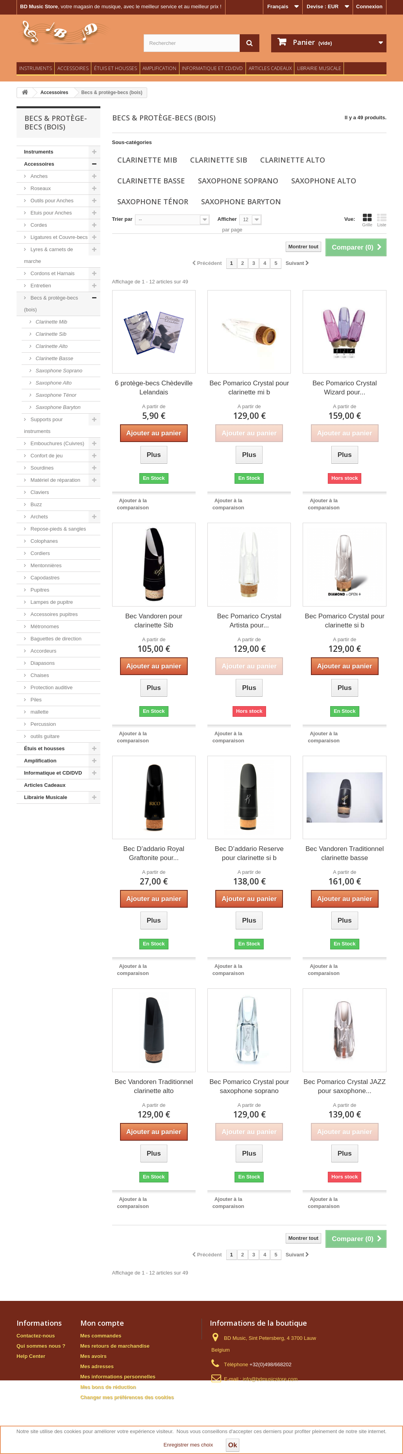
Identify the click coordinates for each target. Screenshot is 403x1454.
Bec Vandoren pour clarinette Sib (153, 620)
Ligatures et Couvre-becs (58, 237)
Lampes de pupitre (51, 602)
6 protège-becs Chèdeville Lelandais (154, 387)
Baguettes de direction (55, 639)
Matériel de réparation (54, 480)
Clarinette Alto (51, 346)
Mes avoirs (93, 1356)
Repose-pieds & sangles (57, 529)
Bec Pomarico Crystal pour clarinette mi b (249, 387)
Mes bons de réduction (108, 1387)
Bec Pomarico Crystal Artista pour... (249, 620)
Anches (38, 176)
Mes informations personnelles (117, 1377)
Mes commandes (101, 1336)
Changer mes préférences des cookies (127, 1397)
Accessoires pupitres (53, 614)
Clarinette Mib (50, 322)
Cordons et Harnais (52, 273)
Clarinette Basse (53, 358)
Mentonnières (45, 565)
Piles (35, 700)
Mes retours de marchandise (115, 1346)
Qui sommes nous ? (41, 1346)
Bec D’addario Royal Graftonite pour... (153, 853)
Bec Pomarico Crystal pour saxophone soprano (249, 1086)
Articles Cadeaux (270, 68)
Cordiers (39, 553)
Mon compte (102, 1323)
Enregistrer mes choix (188, 1445)
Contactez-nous (36, 1336)
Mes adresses (97, 1366)
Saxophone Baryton (57, 407)
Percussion (42, 724)
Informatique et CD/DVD (212, 68)
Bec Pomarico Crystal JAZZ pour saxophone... (344, 1086)
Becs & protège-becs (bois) (51, 304)
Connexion (369, 6)
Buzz (35, 504)
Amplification (159, 68)
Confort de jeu (46, 456)
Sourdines (41, 468)
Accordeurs (42, 651)
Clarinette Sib (50, 334)
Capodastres (44, 578)
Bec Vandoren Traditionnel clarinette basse (344, 853)
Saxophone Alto (53, 383)
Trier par (122, 219)
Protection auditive (51, 687)
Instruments (35, 68)
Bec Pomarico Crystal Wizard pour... (344, 387)
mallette (38, 712)
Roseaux (40, 188)
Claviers (39, 492)
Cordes (38, 225)
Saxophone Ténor (55, 395)
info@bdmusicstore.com (270, 1379)
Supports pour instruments (43, 425)
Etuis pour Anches (50, 213)
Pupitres (39, 590)
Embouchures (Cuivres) (56, 443)
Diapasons (42, 663)
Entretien (40, 286)
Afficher (227, 219)
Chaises (39, 675)
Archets (38, 517)
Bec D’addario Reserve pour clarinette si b (249, 853)
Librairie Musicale (319, 68)
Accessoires (73, 68)
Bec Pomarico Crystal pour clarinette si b (345, 620)
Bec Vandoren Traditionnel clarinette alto (154, 1086)
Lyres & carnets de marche (48, 255)
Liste (381, 220)
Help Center (31, 1356)
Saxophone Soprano (58, 371)
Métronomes (44, 626)
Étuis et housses (115, 68)
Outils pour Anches (51, 200)
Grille (367, 220)
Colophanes (43, 541)
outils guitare (44, 736)
